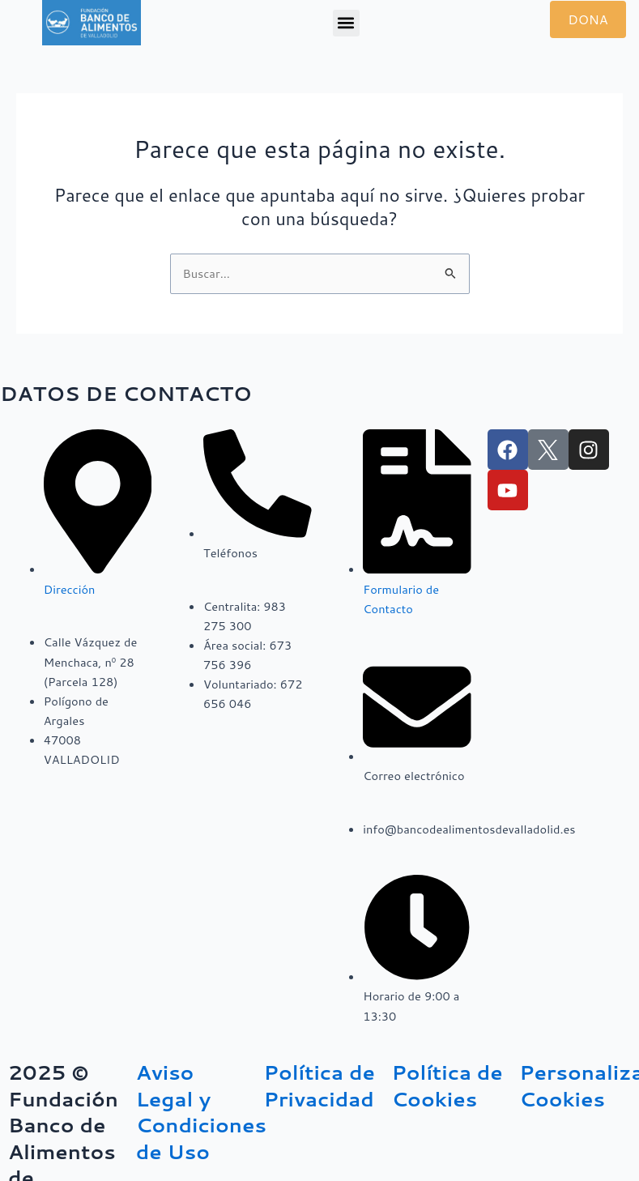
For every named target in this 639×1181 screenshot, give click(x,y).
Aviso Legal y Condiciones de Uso (201, 1112)
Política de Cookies (446, 1085)
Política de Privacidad (319, 1085)
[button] (346, 23)
